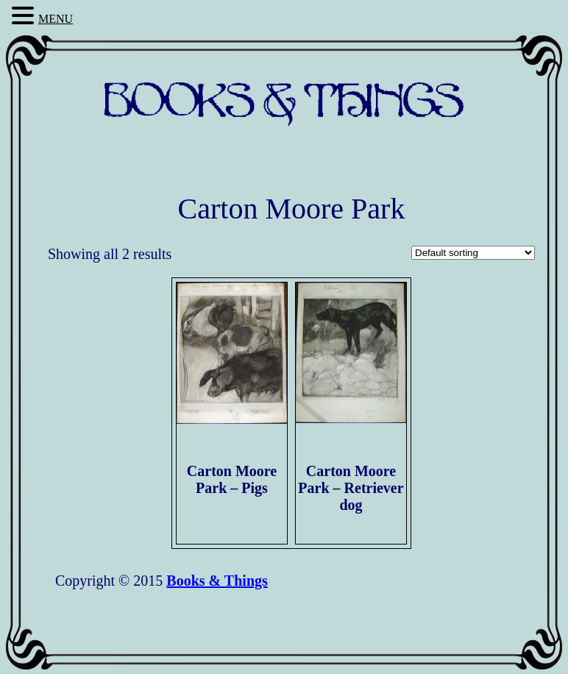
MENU (55, 19)
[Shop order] (473, 253)
